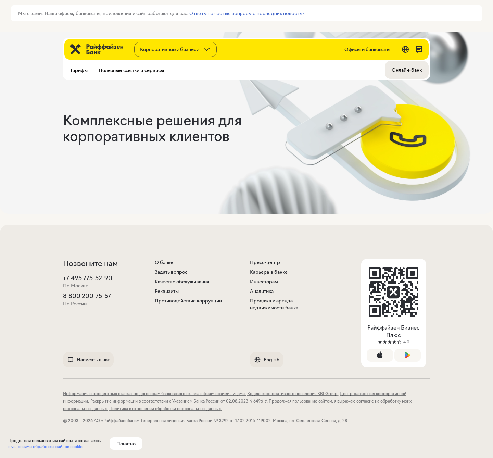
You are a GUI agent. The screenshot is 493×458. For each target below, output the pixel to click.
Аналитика (262, 291)
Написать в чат (88, 359)
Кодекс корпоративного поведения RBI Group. (293, 393)
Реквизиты (167, 291)
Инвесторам (264, 281)
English (266, 359)
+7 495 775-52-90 (87, 278)
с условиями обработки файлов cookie (45, 446)
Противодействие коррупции (188, 301)
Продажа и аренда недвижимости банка (274, 304)
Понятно (126, 444)
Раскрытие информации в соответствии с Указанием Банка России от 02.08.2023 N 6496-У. (179, 401)
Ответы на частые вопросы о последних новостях (247, 13)
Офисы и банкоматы (367, 49)
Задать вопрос (171, 272)
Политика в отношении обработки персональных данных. (165, 408)
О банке (164, 262)
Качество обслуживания (182, 281)
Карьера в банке (269, 272)
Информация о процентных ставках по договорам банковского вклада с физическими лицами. (154, 393)
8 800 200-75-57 (87, 296)
